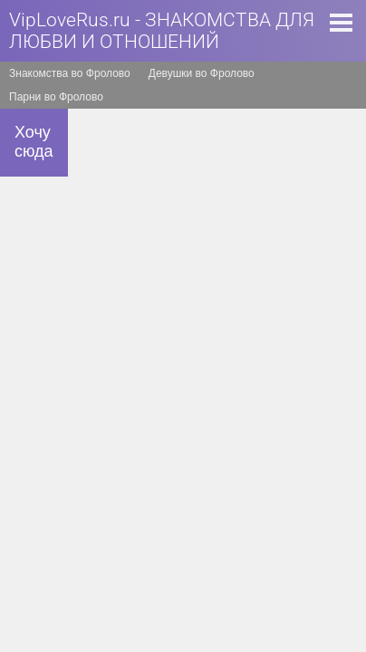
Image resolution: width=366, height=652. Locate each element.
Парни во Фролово (56, 97)
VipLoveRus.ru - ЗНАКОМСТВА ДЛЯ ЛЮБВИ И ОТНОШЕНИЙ (161, 31)
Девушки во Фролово (202, 73)
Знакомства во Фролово (69, 73)
